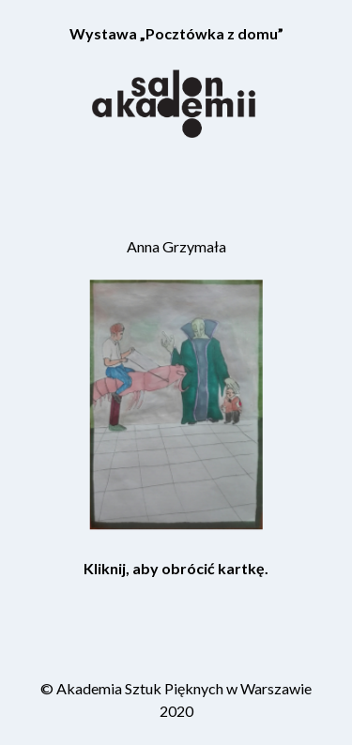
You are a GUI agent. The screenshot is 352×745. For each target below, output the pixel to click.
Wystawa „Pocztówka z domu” (176, 33)
